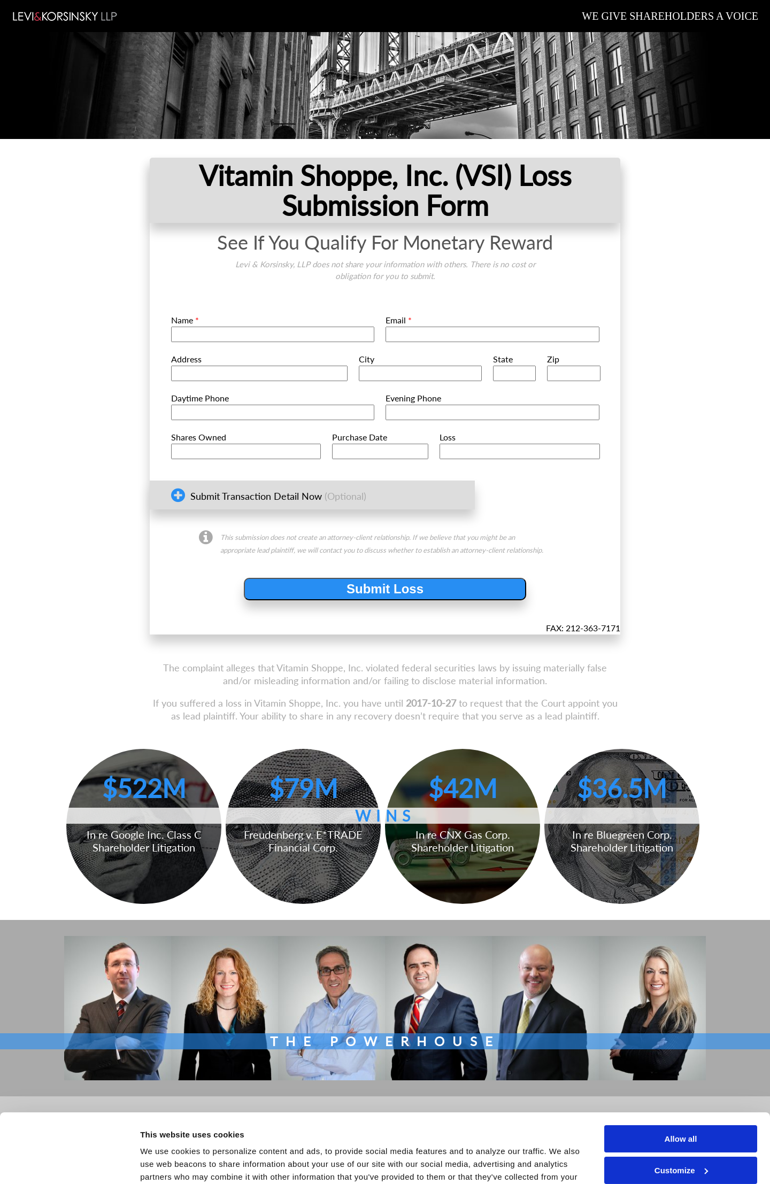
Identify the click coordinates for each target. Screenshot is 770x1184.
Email (399, 320)
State (503, 359)
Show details (165, 1162)
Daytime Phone (200, 398)
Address (186, 359)
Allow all (681, 1069)
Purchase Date (359, 437)
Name (185, 320)
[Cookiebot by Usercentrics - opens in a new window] (69, 1163)
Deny (681, 1132)
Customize (681, 1100)
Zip (553, 359)
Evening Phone (413, 398)
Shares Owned (198, 437)
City (366, 359)
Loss (448, 437)
